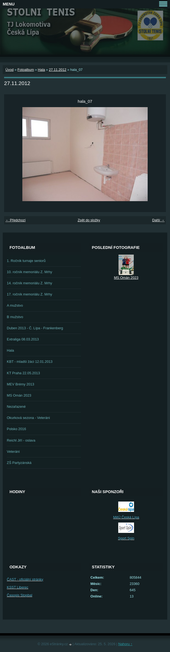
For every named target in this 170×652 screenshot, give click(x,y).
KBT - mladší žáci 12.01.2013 (30, 362)
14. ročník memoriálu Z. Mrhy (29, 283)
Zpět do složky (89, 220)
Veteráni (13, 451)
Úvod (9, 70)
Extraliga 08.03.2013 (23, 339)
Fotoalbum (25, 70)
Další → (158, 220)
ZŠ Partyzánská (19, 463)
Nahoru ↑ (125, 644)
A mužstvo (15, 305)
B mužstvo (15, 317)
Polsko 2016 (16, 429)
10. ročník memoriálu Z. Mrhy (29, 272)
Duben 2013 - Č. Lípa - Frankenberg (35, 328)
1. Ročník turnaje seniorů (26, 261)
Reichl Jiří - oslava (21, 440)
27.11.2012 (57, 70)
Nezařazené (16, 407)
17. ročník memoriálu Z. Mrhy (29, 294)
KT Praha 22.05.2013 (23, 373)
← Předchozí (15, 220)
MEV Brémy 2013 (20, 384)
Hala (41, 70)
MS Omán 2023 (19, 395)
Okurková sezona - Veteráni (28, 418)
